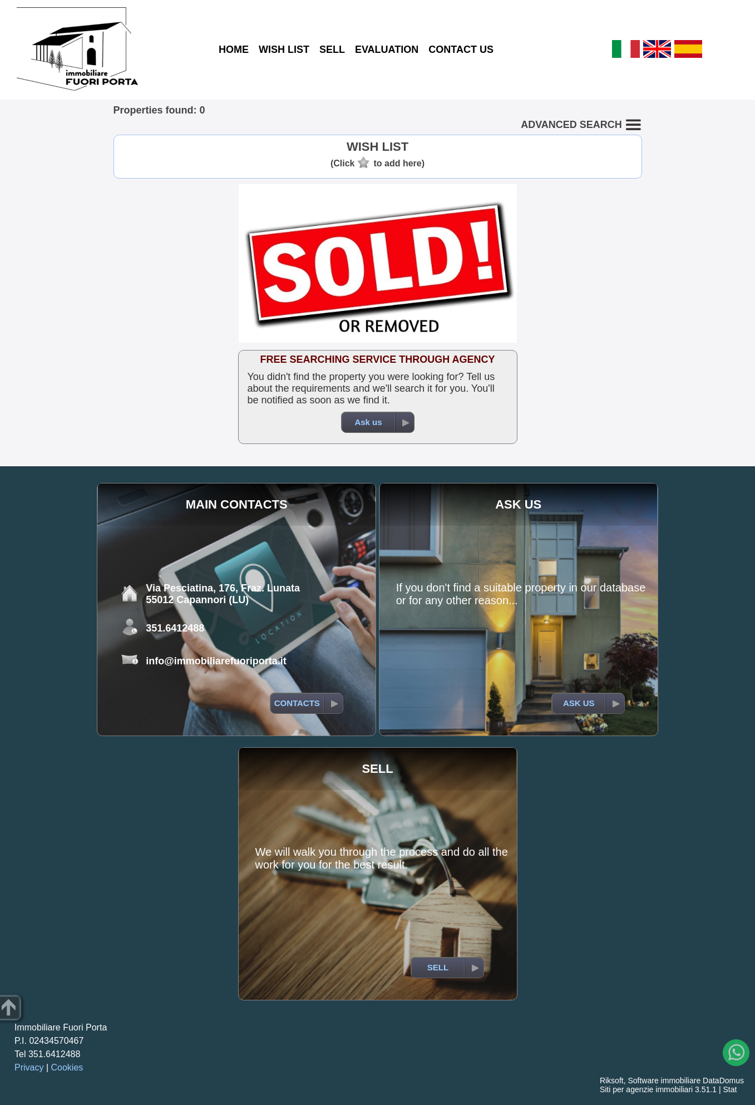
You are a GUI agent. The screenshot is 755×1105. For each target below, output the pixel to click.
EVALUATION (386, 49)
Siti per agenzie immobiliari (646, 1089)
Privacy (28, 1067)
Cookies (67, 1067)
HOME (234, 49)
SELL (332, 49)
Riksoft (612, 1080)
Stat (730, 1089)
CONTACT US (461, 49)
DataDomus (723, 1080)
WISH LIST (284, 49)
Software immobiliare (664, 1080)
